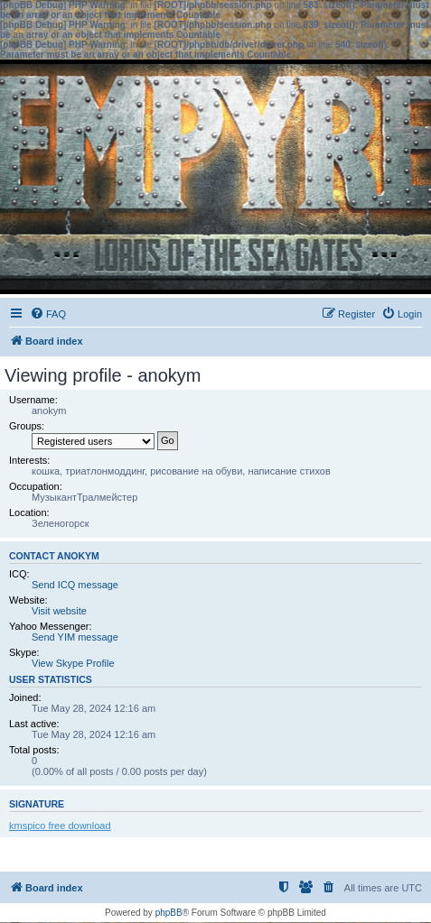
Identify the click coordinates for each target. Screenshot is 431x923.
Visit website (59, 610)
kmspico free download (60, 825)
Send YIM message (75, 637)
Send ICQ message (75, 584)
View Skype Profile (73, 663)
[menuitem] (48, 314)
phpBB (169, 913)
